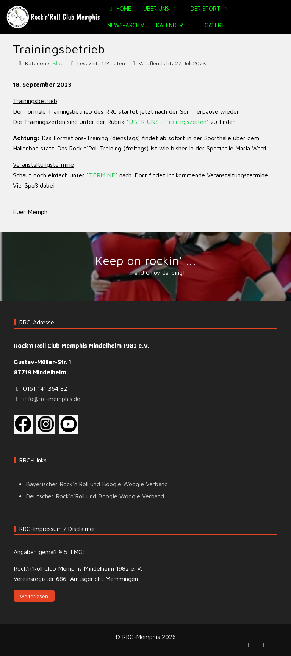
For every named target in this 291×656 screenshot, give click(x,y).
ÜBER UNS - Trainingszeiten (168, 121)
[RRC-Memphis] (53, 17)
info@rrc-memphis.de (51, 398)
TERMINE (102, 175)
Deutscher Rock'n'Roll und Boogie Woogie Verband (95, 496)
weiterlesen (34, 596)
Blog (58, 63)
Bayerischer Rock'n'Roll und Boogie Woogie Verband (97, 484)
